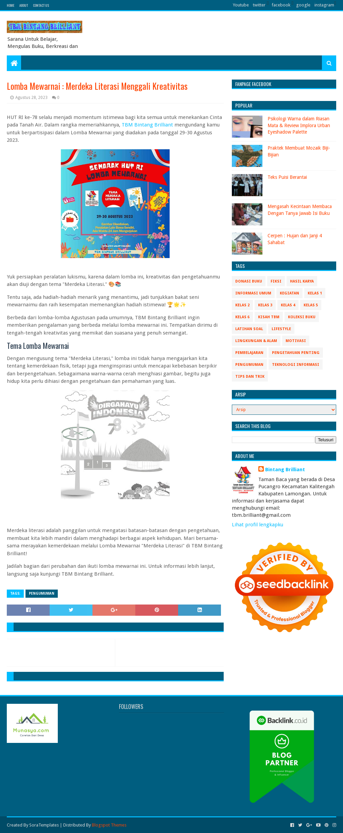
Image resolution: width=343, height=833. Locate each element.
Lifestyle (281, 329)
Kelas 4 (288, 305)
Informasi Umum (253, 293)
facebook (281, 4)
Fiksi (276, 281)
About (23, 5)
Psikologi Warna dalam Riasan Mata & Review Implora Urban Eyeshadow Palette (299, 125)
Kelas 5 (311, 305)
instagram (324, 4)
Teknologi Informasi (295, 364)
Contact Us (41, 5)
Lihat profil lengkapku (257, 525)
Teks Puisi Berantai (287, 177)
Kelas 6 (242, 317)
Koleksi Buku (301, 317)
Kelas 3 (265, 305)
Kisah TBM (268, 317)
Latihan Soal (249, 329)
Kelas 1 (315, 293)
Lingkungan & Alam (256, 341)
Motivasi (296, 341)
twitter (259, 4)
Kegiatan (289, 293)
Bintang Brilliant (285, 469)
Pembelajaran (249, 353)
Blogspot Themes (109, 825)
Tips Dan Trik (249, 376)
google (303, 4)
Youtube (241, 4)
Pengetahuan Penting (296, 353)
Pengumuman (41, 593)
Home (10, 5)
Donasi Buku (248, 281)
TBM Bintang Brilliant (147, 125)
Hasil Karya (302, 281)
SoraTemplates (44, 825)
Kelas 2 (242, 305)
